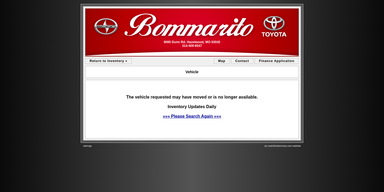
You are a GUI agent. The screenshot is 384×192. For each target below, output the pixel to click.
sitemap (87, 146)
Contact (242, 61)
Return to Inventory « (108, 61)
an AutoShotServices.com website (283, 146)
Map (221, 61)
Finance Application (276, 61)
